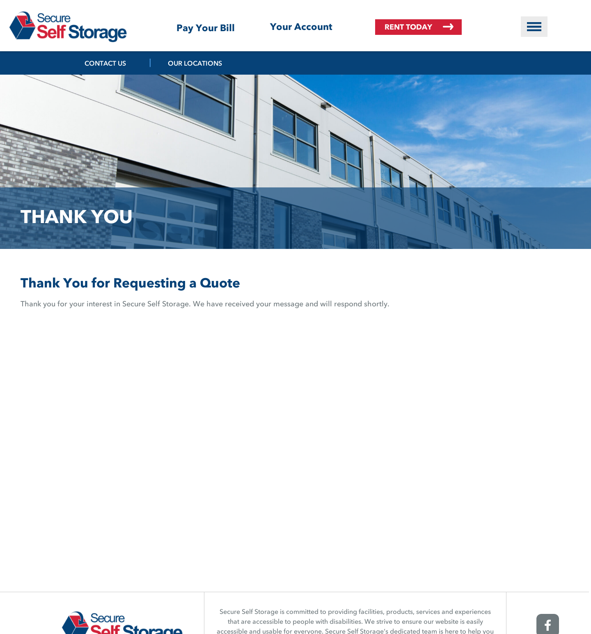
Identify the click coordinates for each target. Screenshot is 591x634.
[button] (534, 26)
